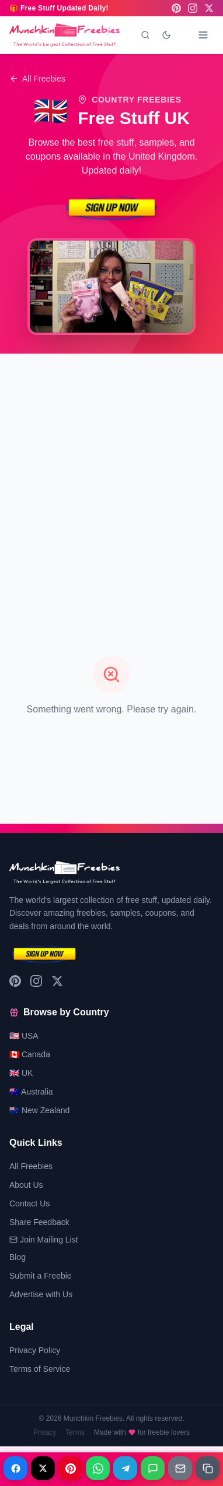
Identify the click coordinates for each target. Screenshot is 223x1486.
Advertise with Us (40, 1294)
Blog (17, 1257)
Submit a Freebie (40, 1275)
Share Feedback (39, 1222)
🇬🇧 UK (21, 1073)
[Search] (145, 35)
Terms (75, 1432)
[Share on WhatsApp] (98, 1468)
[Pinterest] (176, 8)
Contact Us (29, 1203)
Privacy (44, 1432)
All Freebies (37, 78)
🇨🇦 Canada (29, 1054)
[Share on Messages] (153, 1468)
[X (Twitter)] (209, 8)
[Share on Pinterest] (70, 1468)
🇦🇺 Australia (31, 1091)
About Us (26, 1184)
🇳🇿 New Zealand (39, 1110)
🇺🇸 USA (24, 1035)
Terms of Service (39, 1369)
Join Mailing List (43, 1239)
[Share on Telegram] (125, 1468)
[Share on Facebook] (15, 1468)
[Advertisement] (111, 474)
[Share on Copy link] (207, 1468)
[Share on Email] (180, 1468)
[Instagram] (192, 8)
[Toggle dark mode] (166, 35)
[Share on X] (43, 1468)
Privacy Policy (34, 1350)
